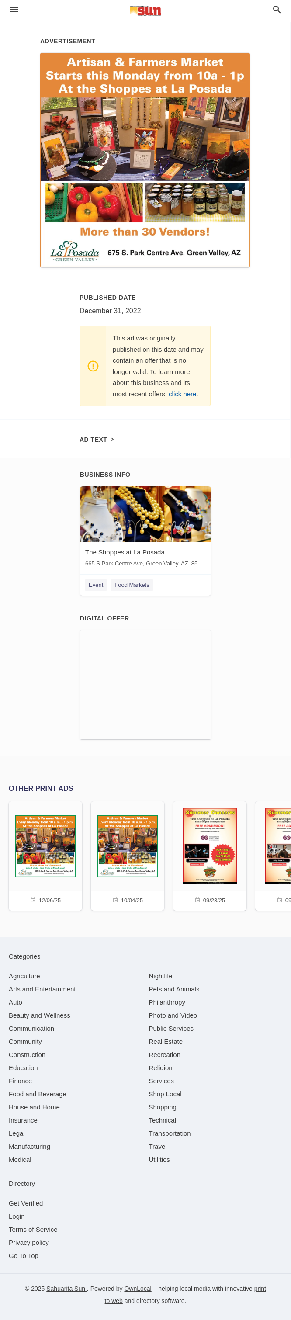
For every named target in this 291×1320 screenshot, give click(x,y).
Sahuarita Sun (66, 1288)
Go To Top (23, 1255)
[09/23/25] (209, 854)
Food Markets (131, 585)
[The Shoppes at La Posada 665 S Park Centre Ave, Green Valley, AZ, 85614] (145, 528)
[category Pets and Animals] (174, 989)
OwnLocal (137, 1288)
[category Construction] (27, 1054)
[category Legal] (17, 1133)
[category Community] (25, 1041)
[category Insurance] (23, 1120)
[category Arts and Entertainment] (42, 989)
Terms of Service (33, 1229)
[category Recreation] (165, 1054)
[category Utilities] (159, 1159)
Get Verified (26, 1203)
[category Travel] (158, 1146)
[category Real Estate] (166, 1041)
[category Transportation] (170, 1133)
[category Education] (23, 1067)
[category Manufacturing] (29, 1146)
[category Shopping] (163, 1107)
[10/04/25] (127, 854)
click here (182, 394)
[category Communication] (31, 1028)
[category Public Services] (171, 1028)
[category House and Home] (34, 1107)
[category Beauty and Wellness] (39, 1015)
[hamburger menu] (14, 9)
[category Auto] (15, 1002)
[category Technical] (163, 1120)
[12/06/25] (45, 854)
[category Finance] (20, 1080)
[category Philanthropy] (167, 1002)
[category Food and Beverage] (37, 1094)
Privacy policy (29, 1242)
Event (96, 585)
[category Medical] (20, 1159)
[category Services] (161, 1080)
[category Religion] (161, 1067)
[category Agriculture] (24, 976)
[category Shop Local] (165, 1094)
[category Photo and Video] (173, 1015)
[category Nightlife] (161, 976)
